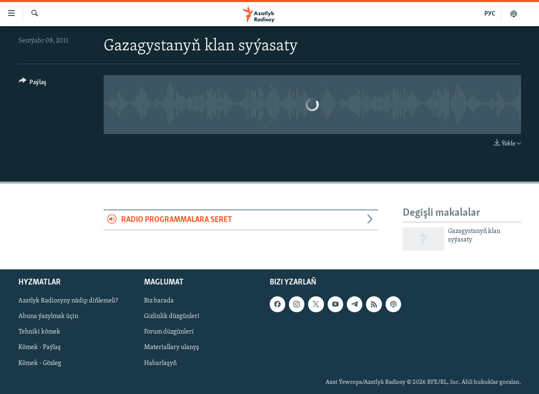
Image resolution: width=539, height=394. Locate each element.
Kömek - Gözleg (39, 363)
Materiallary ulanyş (171, 348)
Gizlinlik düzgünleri (172, 316)
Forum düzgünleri (169, 332)
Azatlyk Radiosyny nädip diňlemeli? (68, 301)
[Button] (33, 83)
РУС (489, 14)
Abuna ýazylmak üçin (48, 316)
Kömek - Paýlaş (39, 348)
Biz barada (159, 301)
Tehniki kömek (39, 332)
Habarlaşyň (160, 363)
